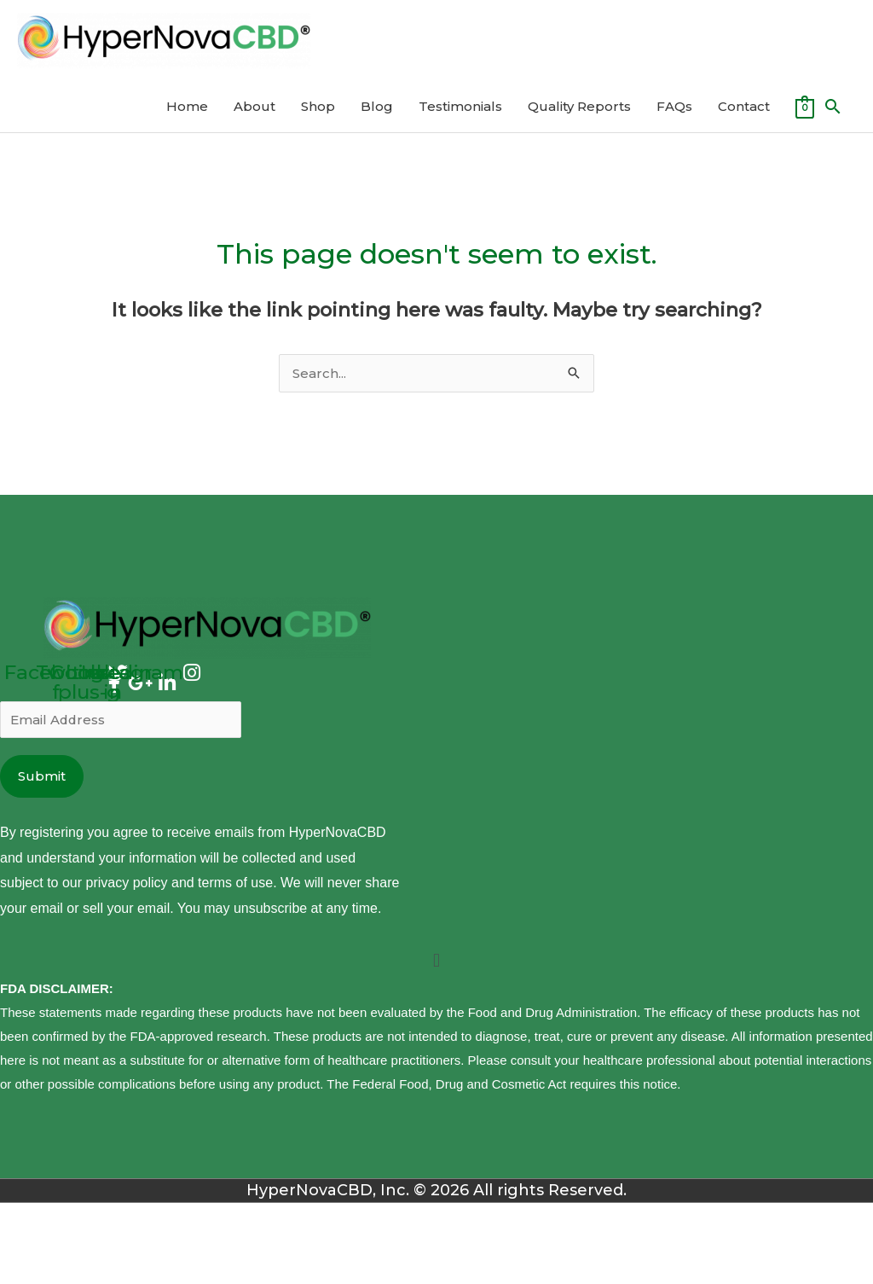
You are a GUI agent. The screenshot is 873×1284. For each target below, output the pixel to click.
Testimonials (460, 106)
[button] (436, 961)
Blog (377, 106)
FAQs (674, 106)
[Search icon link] (833, 106)
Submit (42, 776)
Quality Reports (579, 106)
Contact (744, 106)
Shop (318, 106)
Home (187, 106)
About (254, 106)
